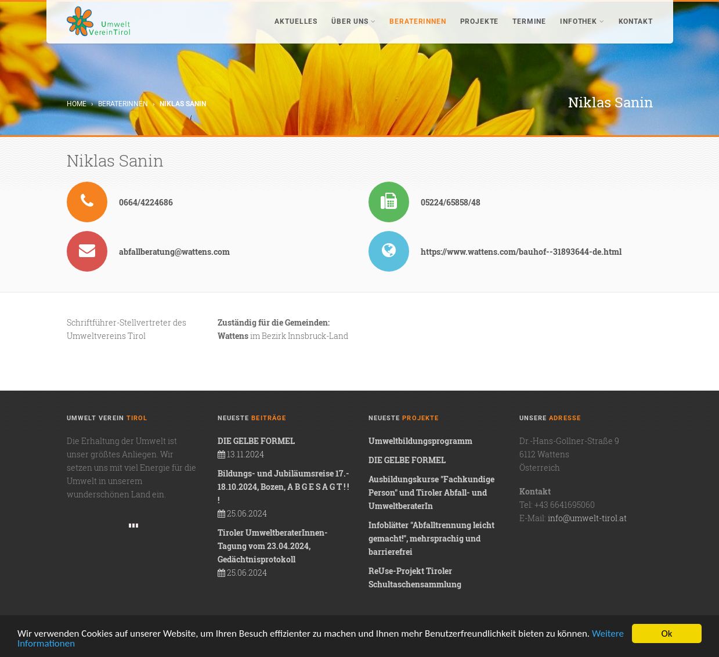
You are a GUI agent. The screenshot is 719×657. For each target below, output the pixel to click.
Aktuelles (295, 21)
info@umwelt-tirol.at (587, 518)
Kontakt (636, 21)
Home (76, 104)
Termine (529, 21)
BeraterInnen (417, 21)
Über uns (353, 21)
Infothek (582, 21)
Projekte (479, 21)
